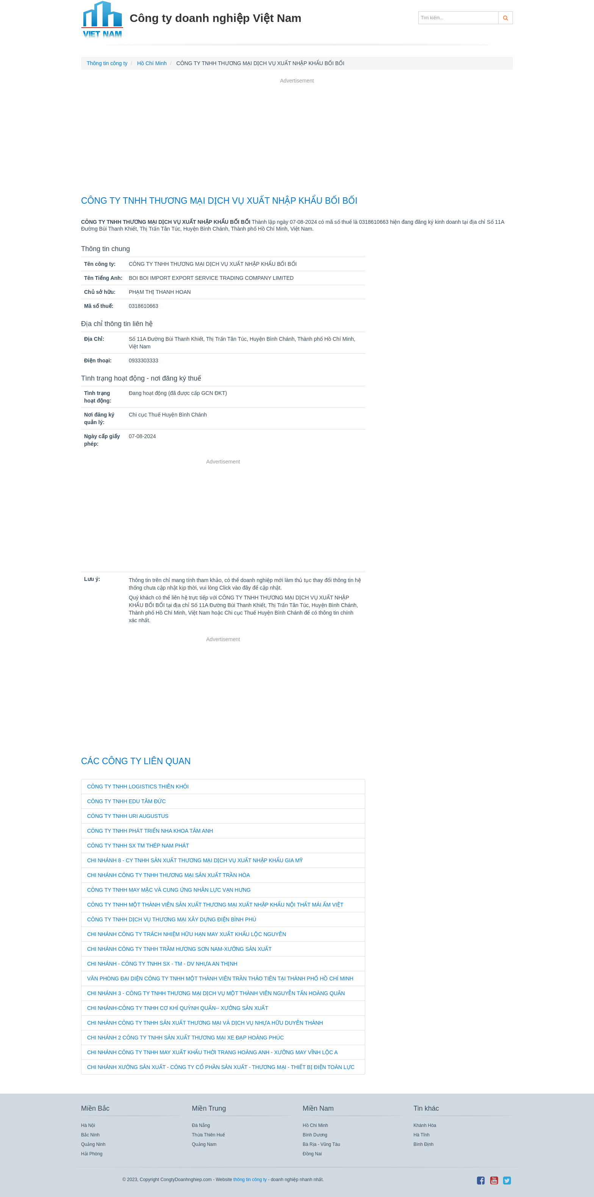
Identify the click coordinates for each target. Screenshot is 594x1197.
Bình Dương (315, 1135)
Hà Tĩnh (422, 1135)
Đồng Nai (312, 1153)
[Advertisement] (297, 138)
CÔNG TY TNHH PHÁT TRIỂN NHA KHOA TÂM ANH (150, 831)
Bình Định (424, 1144)
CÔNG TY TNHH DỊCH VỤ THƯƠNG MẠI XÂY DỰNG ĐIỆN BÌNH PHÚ (171, 919)
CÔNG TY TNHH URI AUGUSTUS (128, 816)
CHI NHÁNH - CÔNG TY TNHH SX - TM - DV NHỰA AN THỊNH (162, 964)
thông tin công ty (250, 1179)
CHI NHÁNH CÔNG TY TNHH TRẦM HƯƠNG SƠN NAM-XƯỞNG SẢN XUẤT (179, 949)
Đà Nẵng (201, 1125)
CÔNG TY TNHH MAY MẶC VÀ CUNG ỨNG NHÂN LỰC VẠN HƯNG (169, 890)
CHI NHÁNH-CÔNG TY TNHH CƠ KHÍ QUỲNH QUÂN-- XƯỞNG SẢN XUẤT (177, 1008)
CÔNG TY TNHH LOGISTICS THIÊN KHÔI (138, 786)
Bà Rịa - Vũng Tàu (321, 1144)
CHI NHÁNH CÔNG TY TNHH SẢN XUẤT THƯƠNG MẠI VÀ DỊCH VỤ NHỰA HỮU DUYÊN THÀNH (205, 1023)
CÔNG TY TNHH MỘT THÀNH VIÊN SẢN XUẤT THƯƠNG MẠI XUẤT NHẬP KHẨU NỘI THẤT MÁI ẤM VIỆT (215, 905)
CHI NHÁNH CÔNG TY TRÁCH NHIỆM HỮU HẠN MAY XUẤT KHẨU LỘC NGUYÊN (186, 934)
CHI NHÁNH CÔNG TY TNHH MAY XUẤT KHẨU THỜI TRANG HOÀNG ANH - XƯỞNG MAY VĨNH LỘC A (212, 1052)
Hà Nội (88, 1125)
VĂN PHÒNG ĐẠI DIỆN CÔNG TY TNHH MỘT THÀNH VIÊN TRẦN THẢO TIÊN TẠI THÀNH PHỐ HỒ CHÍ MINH (220, 978)
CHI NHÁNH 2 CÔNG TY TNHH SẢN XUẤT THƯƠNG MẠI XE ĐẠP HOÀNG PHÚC (185, 1038)
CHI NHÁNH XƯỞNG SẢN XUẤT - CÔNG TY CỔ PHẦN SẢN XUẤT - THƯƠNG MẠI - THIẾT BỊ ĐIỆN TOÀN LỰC (221, 1067)
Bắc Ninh (90, 1135)
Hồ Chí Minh (315, 1125)
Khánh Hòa (425, 1125)
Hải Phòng (91, 1153)
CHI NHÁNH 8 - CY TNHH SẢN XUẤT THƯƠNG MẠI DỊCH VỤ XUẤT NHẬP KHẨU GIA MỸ (195, 860)
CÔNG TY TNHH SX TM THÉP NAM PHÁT (138, 846)
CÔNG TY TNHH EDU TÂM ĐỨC (126, 801)
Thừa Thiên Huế (208, 1135)
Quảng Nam (204, 1144)
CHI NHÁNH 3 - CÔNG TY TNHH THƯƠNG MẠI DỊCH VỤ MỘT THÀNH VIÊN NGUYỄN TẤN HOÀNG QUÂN (216, 993)
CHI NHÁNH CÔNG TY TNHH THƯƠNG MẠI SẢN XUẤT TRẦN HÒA (168, 875)
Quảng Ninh (93, 1144)
